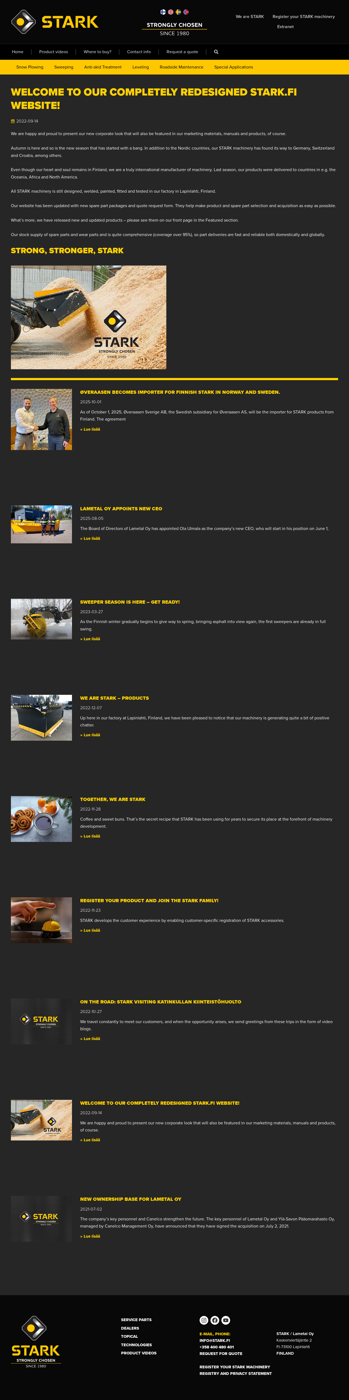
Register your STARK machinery (235, 1367)
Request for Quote (221, 1354)
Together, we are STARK (112, 799)
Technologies (136, 1345)
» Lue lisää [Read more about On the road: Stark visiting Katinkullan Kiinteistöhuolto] (90, 1039)
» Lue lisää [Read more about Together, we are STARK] (90, 836)
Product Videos (139, 1353)
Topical (129, 1336)
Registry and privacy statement (236, 1374)
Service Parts (136, 1320)
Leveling (141, 67)
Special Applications (233, 67)
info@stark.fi (215, 1341)
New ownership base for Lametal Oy (130, 1199)
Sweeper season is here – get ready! (130, 602)
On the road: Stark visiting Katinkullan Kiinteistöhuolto (160, 1001)
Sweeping (63, 67)
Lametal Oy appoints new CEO (121, 508)
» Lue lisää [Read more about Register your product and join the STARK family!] (90, 930)
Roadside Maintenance (181, 67)
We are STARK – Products (114, 698)
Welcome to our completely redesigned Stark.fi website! (159, 1103)
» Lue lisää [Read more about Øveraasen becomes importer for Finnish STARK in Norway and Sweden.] (90, 429)
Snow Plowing (29, 67)
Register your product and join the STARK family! (149, 900)
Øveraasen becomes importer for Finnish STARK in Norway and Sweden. (181, 392)
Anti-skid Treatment (103, 67)
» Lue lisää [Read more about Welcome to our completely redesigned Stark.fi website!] (90, 1140)
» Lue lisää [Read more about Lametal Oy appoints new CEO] (90, 538)
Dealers (130, 1328)
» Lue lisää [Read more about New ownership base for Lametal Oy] (90, 1236)
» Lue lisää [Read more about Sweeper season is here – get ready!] (90, 639)
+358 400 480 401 (217, 1347)
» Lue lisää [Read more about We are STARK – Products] (90, 735)
